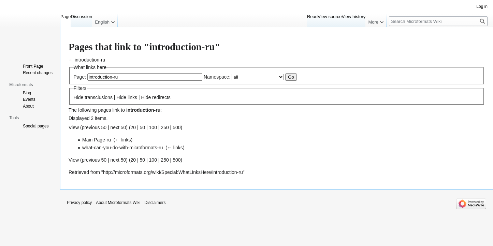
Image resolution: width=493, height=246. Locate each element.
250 (165, 127)
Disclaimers (154, 202)
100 (153, 127)
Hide (79, 97)
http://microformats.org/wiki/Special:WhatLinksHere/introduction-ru (173, 172)
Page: (80, 77)
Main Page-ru (96, 139)
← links (123, 139)
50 (142, 127)
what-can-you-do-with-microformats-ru (122, 147)
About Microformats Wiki (118, 202)
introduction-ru (90, 60)
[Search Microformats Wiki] (438, 21)
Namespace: (217, 77)
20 (133, 127)
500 (176, 127)
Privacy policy (79, 202)
